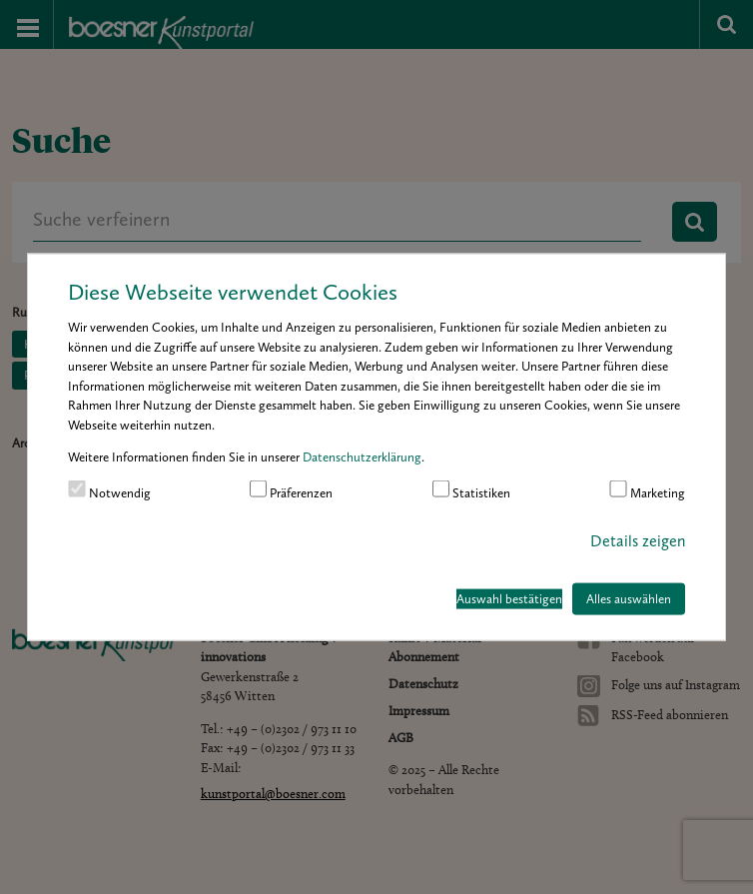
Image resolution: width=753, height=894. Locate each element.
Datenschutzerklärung (362, 456)
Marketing (647, 489)
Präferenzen (292, 489)
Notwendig (109, 489)
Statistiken (471, 489)
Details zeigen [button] (637, 540)
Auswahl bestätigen (509, 598)
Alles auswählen (628, 598)
